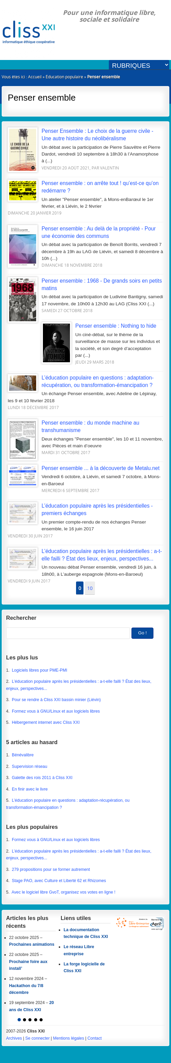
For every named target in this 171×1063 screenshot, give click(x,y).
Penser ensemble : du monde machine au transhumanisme (73, 426)
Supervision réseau (29, 766)
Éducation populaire (64, 77)
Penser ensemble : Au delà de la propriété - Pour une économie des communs (82, 232)
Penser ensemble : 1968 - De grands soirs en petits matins (85, 284)
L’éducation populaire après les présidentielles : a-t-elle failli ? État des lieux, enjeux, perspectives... (85, 555)
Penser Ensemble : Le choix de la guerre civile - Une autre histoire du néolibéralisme (80, 134)
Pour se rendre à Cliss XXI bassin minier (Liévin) (56, 699)
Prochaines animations (31, 944)
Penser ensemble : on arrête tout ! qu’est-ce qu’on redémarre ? (83, 187)
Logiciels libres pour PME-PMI (39, 670)
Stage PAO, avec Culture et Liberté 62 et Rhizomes (59, 880)
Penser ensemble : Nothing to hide (99, 326)
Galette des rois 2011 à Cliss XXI (42, 777)
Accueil (35, 77)
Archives (14, 1038)
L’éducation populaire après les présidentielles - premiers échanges (80, 509)
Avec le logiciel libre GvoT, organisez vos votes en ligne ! (63, 892)
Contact (95, 1038)
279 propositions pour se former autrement (51, 869)
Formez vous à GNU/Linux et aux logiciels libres (56, 711)
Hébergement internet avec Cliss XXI (46, 722)
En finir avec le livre (30, 789)
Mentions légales (68, 1038)
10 (90, 588)
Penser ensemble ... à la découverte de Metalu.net (84, 468)
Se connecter (37, 1038)
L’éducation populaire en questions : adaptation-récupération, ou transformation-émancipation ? (81, 381)
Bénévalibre (23, 755)
